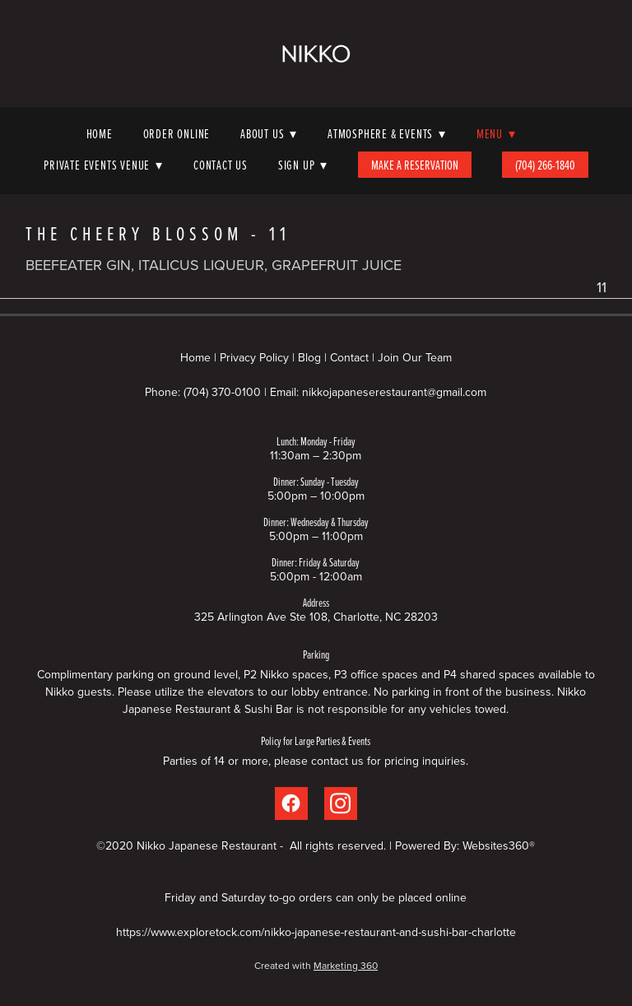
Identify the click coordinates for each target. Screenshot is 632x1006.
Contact (349, 357)
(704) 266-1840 (545, 165)
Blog (309, 357)
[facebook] (291, 803)
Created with (316, 965)
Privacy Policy (254, 357)
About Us (268, 133)
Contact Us (220, 165)
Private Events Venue (103, 165)
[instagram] (340, 803)
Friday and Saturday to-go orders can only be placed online (316, 897)
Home (99, 133)
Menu (496, 133)
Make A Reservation (414, 165)
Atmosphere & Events (387, 133)
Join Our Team (415, 357)
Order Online (177, 133)
